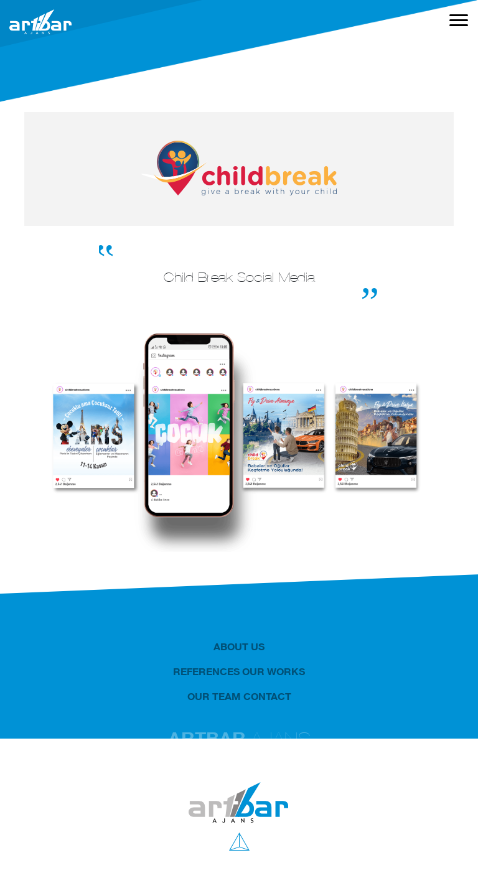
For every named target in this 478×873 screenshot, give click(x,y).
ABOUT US (239, 646)
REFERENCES (206, 671)
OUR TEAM (214, 696)
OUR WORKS (273, 671)
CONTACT (267, 696)
